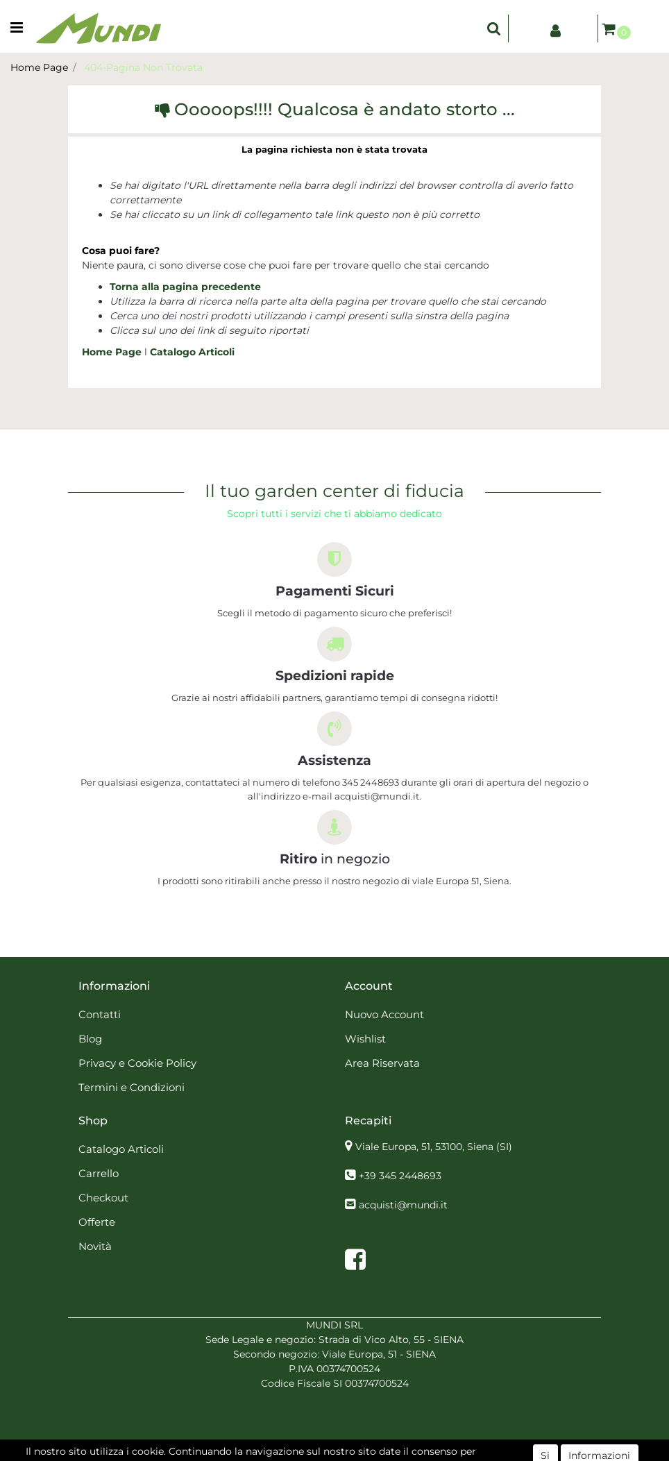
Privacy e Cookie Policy (137, 1063)
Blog (90, 1038)
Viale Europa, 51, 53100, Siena (433, 1146)
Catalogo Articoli (192, 352)
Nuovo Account (384, 1014)
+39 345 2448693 (400, 1175)
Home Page (39, 67)
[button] (494, 28)
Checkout (103, 1197)
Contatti (99, 1014)
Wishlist (365, 1038)
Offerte (96, 1221)
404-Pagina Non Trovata (143, 67)
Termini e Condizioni (131, 1087)
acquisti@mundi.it (403, 1205)
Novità (95, 1246)
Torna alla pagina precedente (185, 286)
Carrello (98, 1173)
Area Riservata (382, 1063)
